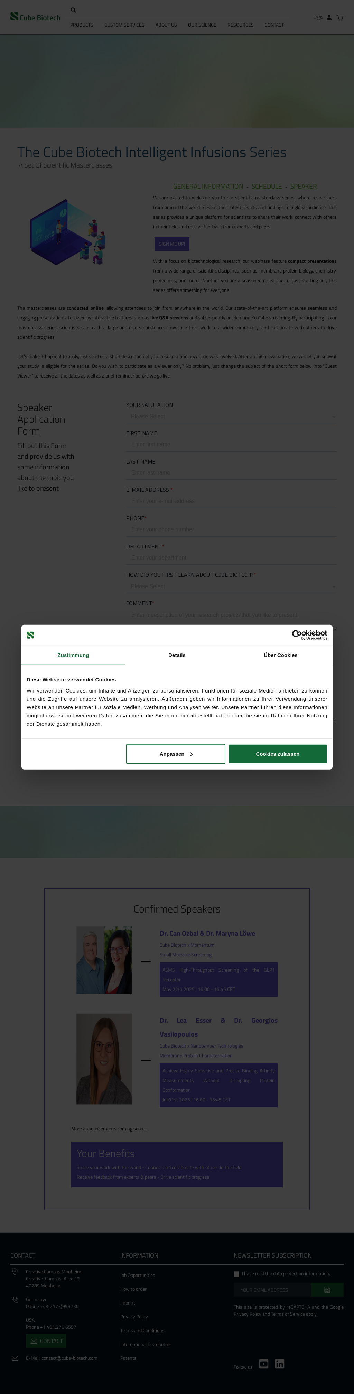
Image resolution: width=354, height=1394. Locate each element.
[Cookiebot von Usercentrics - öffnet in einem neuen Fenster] (297, 635)
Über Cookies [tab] (281, 655)
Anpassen (176, 753)
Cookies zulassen (278, 753)
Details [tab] (177, 655)
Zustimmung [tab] (73, 655)
